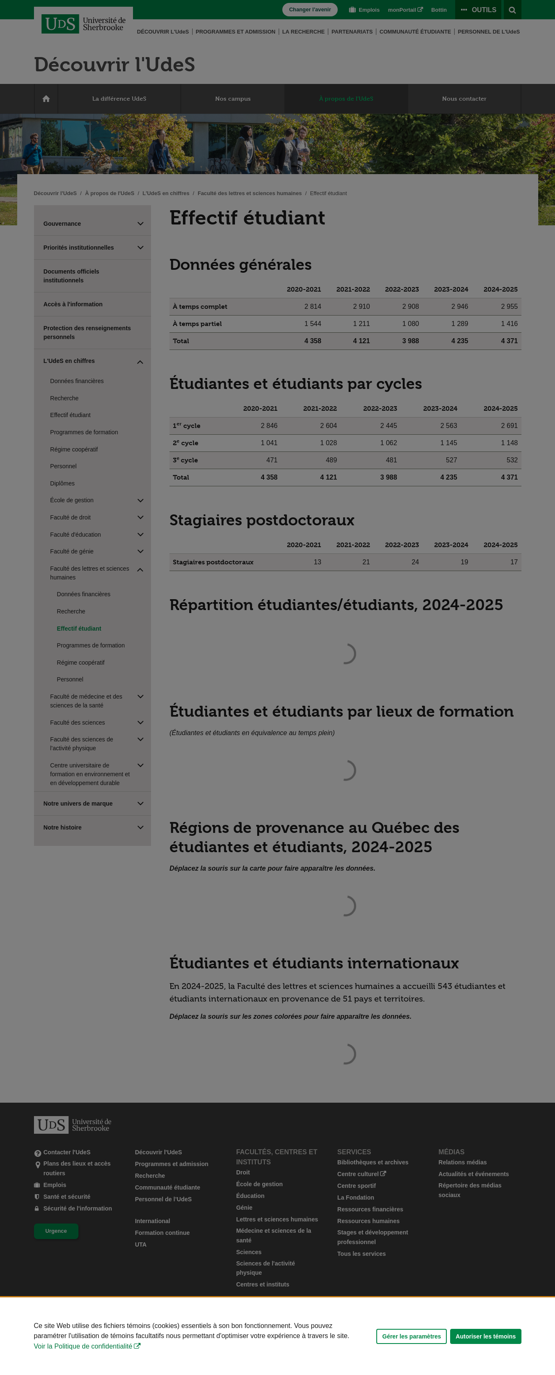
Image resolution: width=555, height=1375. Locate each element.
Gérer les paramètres (411, 1336)
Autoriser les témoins (486, 1336)
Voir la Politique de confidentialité (83, 1346)
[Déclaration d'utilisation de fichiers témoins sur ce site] (277, 1336)
